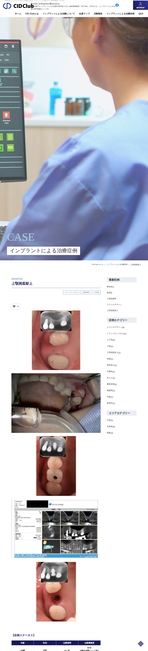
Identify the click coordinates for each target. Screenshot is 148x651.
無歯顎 (110, 392)
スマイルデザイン (115, 306)
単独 (109, 361)
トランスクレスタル (70, 292)
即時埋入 (111, 287)
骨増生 (110, 293)
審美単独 (111, 386)
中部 (109, 422)
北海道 (97, 292)
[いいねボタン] (14, 307)
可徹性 (110, 373)
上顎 (109, 348)
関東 (109, 435)
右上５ (110, 380)
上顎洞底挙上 (86, 292)
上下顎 (110, 342)
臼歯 (109, 399)
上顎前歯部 (112, 299)
